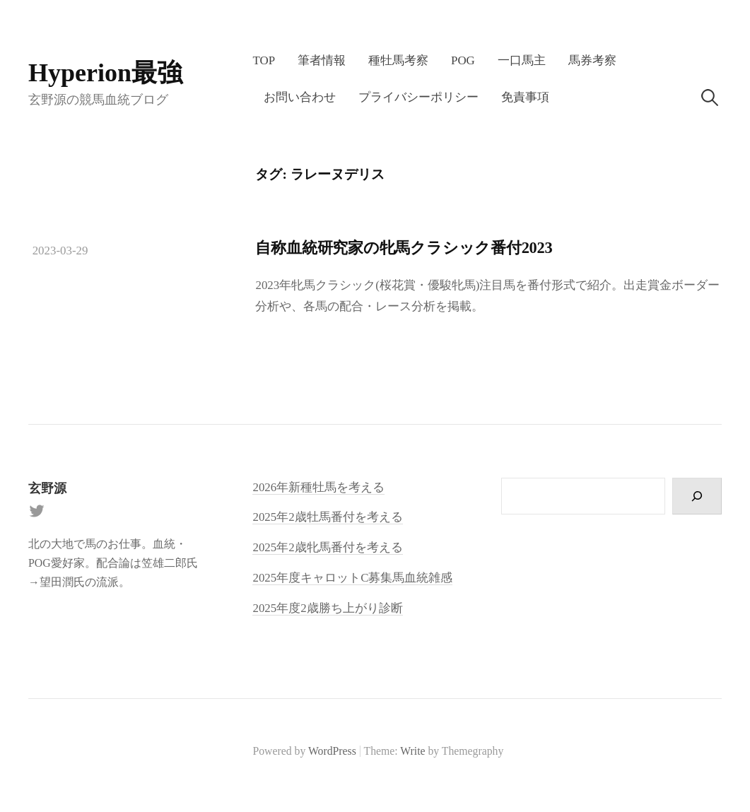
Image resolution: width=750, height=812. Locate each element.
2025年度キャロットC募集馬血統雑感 (352, 577)
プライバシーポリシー (418, 97)
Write (412, 751)
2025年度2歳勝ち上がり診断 (327, 608)
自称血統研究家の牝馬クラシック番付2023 (403, 248)
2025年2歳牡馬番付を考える (327, 517)
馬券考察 (592, 60)
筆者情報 (322, 60)
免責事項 (525, 97)
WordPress (332, 751)
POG (463, 60)
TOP (263, 60)
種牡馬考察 (398, 60)
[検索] (697, 496)
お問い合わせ (300, 97)
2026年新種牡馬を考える (318, 487)
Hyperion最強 (105, 73)
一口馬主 (522, 60)
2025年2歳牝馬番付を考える (327, 547)
